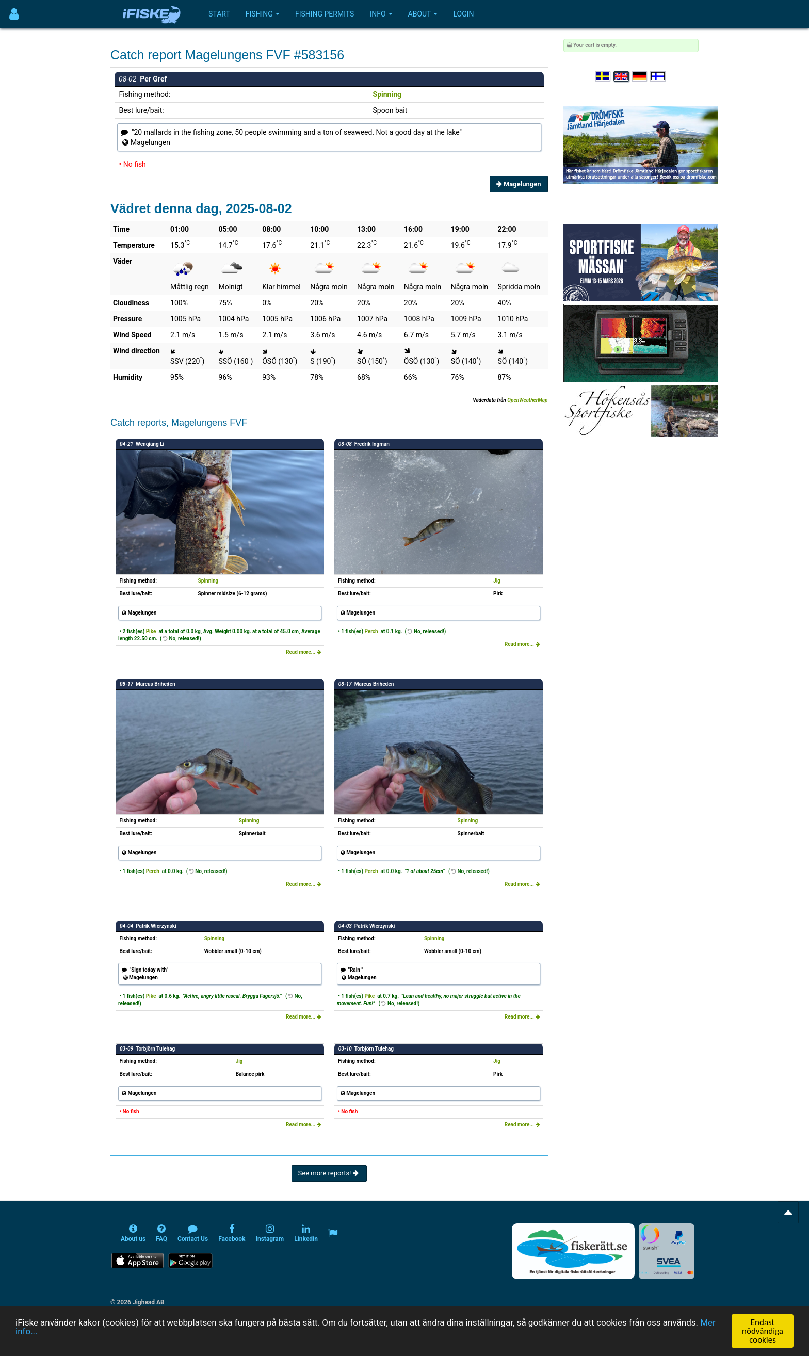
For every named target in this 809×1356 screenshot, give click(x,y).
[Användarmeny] (14, 14)
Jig (496, 581)
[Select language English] (621, 76)
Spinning (387, 94)
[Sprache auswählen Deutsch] (640, 76)
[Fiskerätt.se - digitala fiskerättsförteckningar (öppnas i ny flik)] (573, 1251)
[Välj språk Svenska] (603, 76)
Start (219, 14)
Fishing (263, 14)
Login (463, 14)
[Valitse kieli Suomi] (658, 76)
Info (380, 14)
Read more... (303, 652)
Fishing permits (324, 14)
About (423, 14)
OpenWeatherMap (527, 400)
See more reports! (329, 1173)
